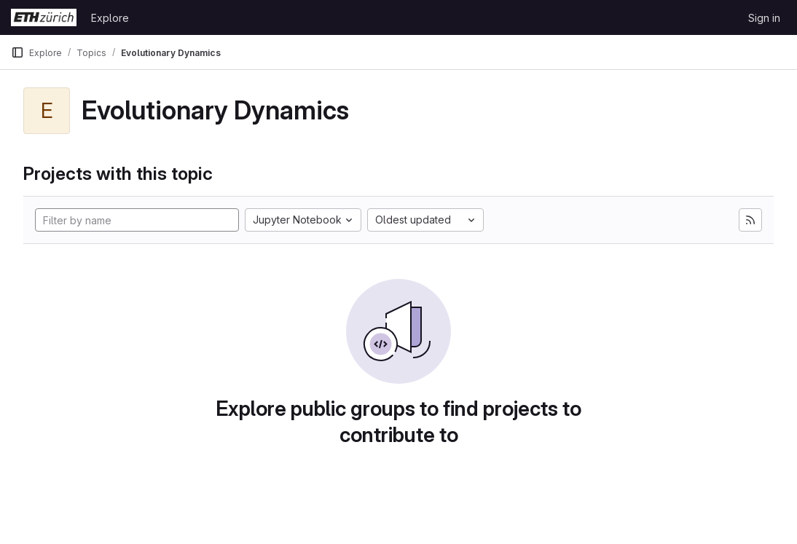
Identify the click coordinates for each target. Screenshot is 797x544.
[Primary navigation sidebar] (17, 52)
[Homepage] (43, 17)
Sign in (764, 18)
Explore (110, 18)
